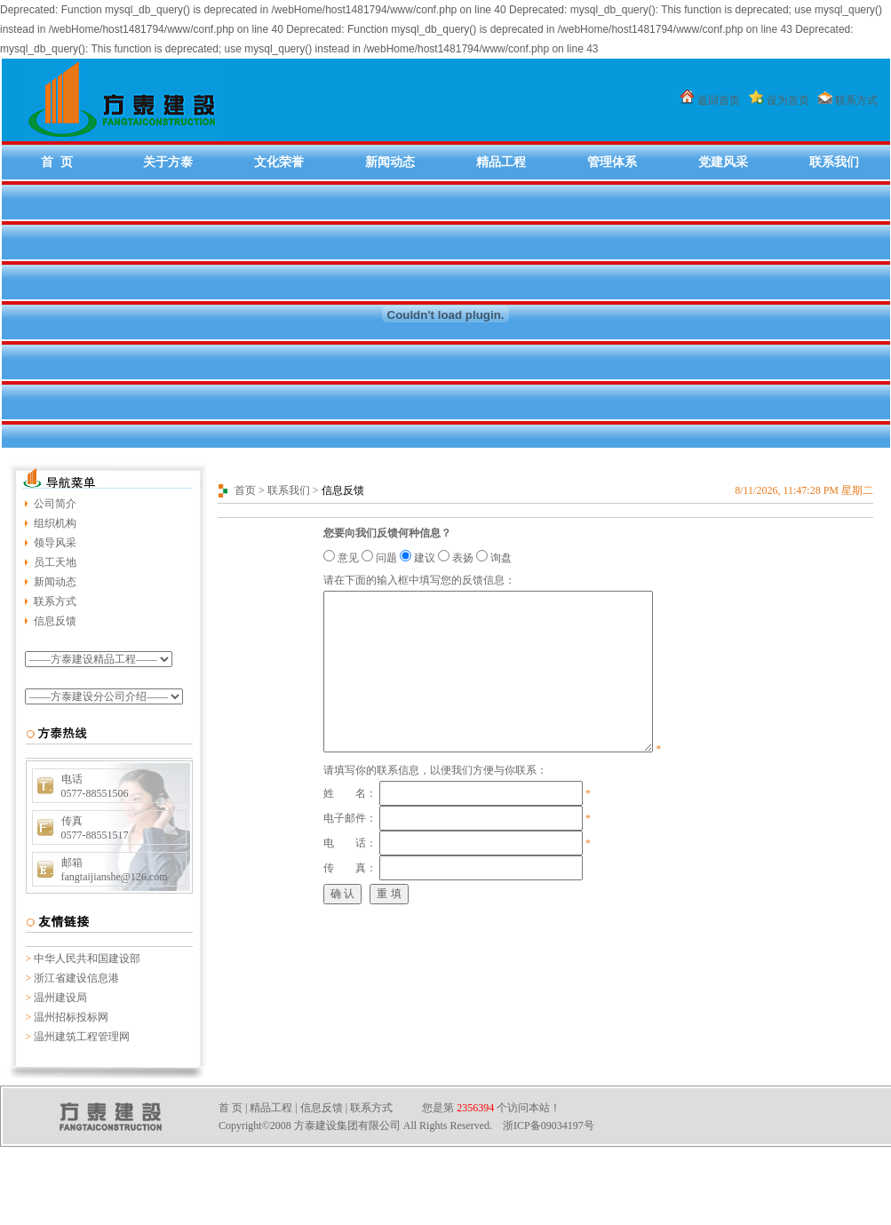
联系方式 (856, 100)
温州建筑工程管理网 (82, 1036)
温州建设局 (60, 997)
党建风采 (723, 162)
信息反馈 (55, 621)
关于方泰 (168, 162)
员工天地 (55, 562)
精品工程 (501, 162)
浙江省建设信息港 (76, 978)
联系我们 (834, 162)
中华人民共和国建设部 (87, 958)
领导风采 (55, 543)
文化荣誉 (279, 162)
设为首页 (788, 100)
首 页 (57, 162)
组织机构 (55, 523)
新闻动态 (390, 162)
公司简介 (55, 503)
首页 (245, 490)
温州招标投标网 (71, 1017)
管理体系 (612, 162)
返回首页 (718, 100)
